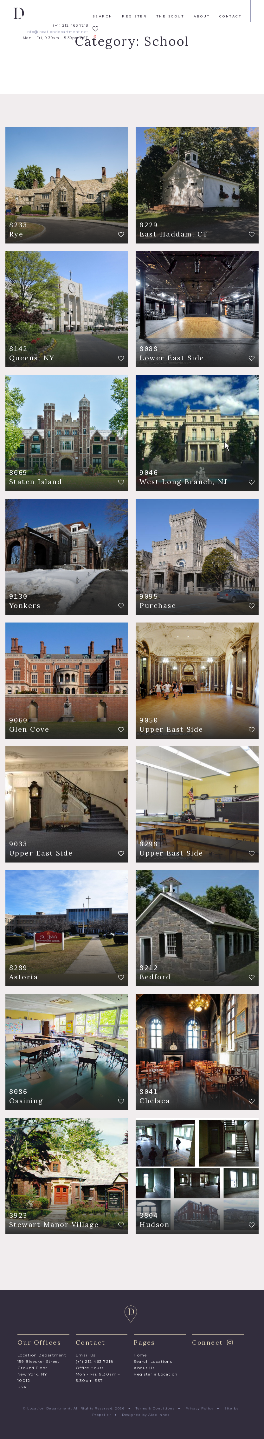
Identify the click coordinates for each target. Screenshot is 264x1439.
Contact (230, 16)
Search (103, 16)
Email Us (86, 1355)
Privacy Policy (199, 1408)
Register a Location (156, 1374)
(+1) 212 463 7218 (70, 25)
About (202, 16)
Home (140, 1355)
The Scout (170, 16)
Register (134, 16)
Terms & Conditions (155, 1408)
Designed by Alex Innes (145, 1415)
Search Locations (153, 1361)
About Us (144, 1367)
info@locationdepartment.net (57, 32)
